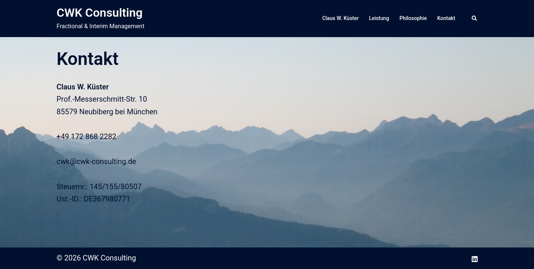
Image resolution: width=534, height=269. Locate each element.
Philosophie (413, 18)
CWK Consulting (100, 13)
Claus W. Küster (340, 18)
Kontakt (446, 18)
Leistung (379, 18)
